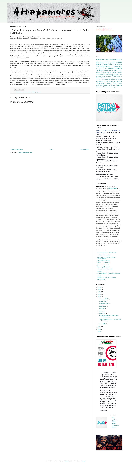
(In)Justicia (99, 59)
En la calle (113, 70)
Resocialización (101, 78)
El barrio (106, 70)
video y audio (114, 87)
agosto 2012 (102, 306)
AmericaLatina (105, 59)
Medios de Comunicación (106, 74)
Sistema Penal (111, 83)
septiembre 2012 (104, 303)
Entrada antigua (84, 149)
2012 (99, 297)
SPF (107, 81)
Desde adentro (115, 69)
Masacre (98, 74)
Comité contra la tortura (103, 255)
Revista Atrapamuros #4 (110, 79)
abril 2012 (102, 313)
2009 (99, 331)
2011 (99, 327)
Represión (38, 92)
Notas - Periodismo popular (104, 269)
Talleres (114, 427)
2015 (99, 289)
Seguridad (112, 81)
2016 (99, 287)
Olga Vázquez (101, 279)
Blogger (84, 461)
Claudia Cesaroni (117, 61)
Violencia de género (109, 85)
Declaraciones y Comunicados (23, 92)
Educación (99, 70)
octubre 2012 (103, 301)
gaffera (67, 461)
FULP (99, 275)
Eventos (120, 70)
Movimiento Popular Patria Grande (106, 253)
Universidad (99, 85)
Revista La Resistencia (103, 262)
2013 (99, 294)
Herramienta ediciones (103, 260)
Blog (113, 418)
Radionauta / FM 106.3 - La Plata (106, 277)
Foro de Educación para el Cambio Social (108, 273)
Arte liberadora (114, 59)
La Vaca (99, 271)
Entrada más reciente (17, 149)
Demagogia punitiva (101, 69)
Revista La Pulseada (103, 265)
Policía (33, 92)
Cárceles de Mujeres (115, 64)
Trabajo (120, 83)
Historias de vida (100, 72)
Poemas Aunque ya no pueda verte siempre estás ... (108, 316)
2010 (99, 329)
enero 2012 (102, 324)
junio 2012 (102, 308)
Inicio (51, 149)
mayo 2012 (102, 311)
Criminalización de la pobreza (105, 63)
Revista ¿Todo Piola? (103, 267)
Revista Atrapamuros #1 (112, 78)
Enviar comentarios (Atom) (25, 152)
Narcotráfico (116, 74)
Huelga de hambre (110, 72)
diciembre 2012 (103, 299)
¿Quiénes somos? (114, 420)
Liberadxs (119, 72)
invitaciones (107, 87)
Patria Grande (112, 188)
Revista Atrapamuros (115, 424)
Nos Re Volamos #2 (106, 76)
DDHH (97, 66)
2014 (99, 292)
